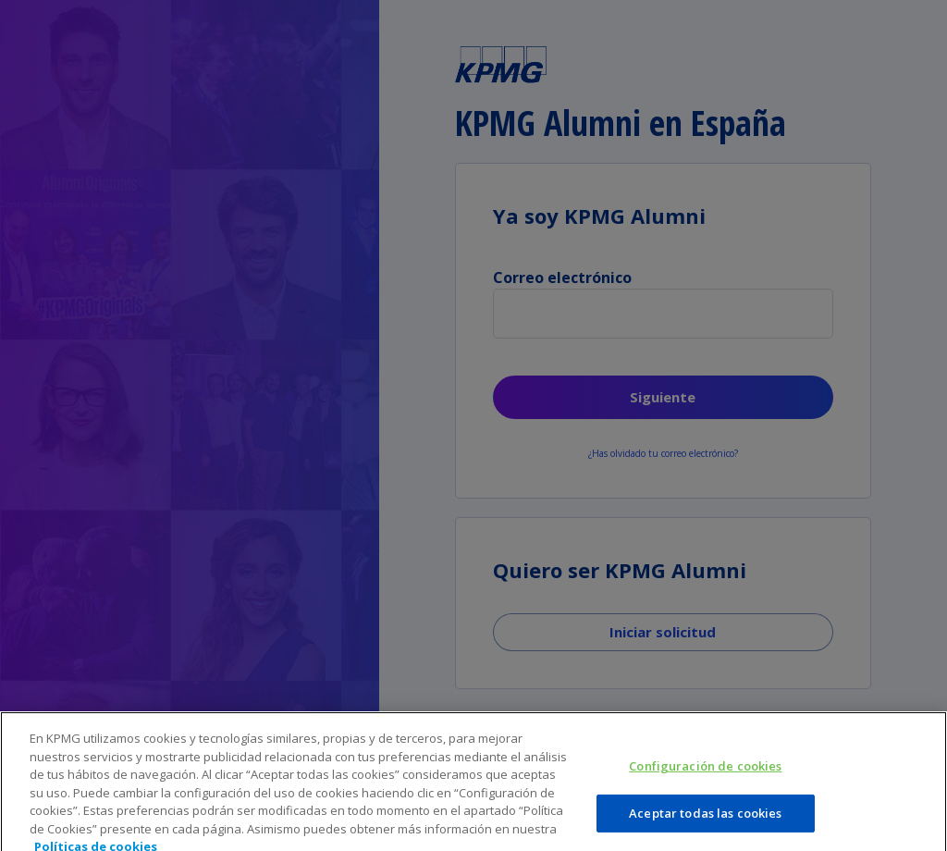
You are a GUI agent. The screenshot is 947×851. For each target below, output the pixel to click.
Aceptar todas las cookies (705, 822)
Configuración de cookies (705, 776)
